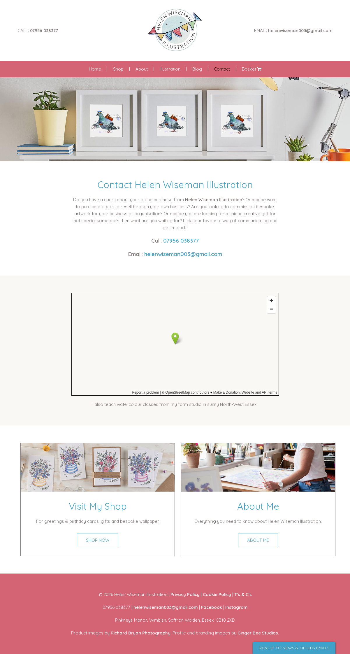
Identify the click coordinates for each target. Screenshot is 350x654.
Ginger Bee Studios (258, 633)
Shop (118, 69)
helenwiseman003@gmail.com (300, 30)
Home (95, 69)
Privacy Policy (185, 594)
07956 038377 (44, 30)
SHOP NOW (97, 540)
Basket (251, 69)
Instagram (236, 607)
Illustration (170, 69)
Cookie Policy (217, 594)
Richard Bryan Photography (140, 633)
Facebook (211, 607)
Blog (197, 69)
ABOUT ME (258, 540)
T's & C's (243, 594)
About (142, 69)
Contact (222, 69)
